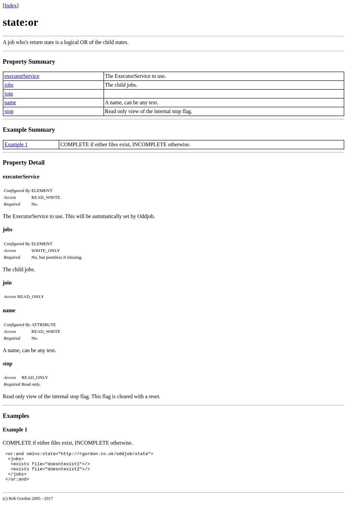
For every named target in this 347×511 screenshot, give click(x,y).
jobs (9, 85)
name (10, 102)
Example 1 (16, 144)
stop (9, 111)
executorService (21, 76)
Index (10, 5)
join (8, 94)
